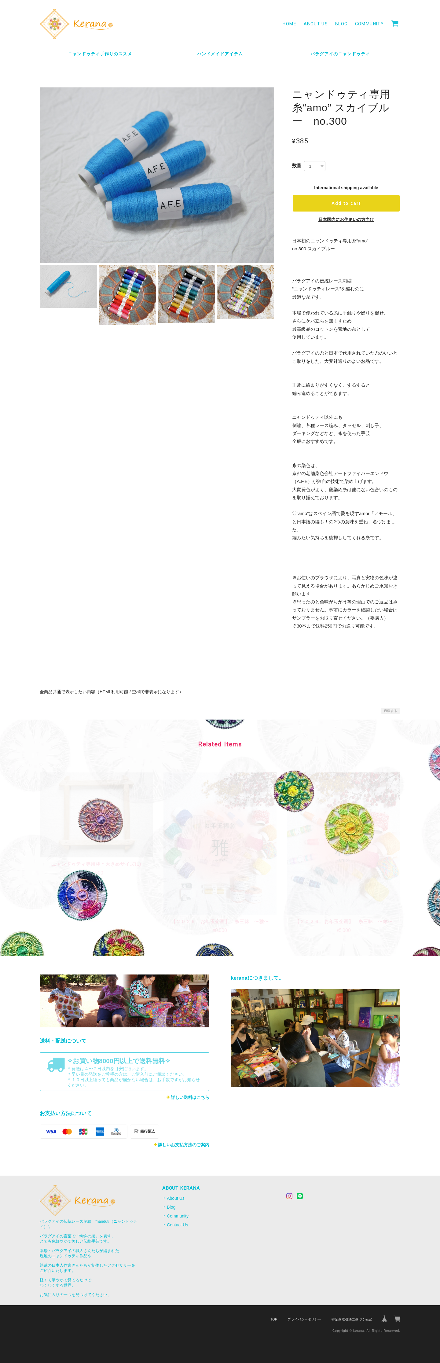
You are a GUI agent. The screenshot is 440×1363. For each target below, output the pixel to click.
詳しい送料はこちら (190, 1097)
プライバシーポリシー (304, 1319)
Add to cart (346, 203)
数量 (296, 165)
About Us (316, 23)
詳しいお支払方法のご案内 (183, 1144)
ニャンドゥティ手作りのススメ (100, 53)
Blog (341, 23)
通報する (390, 711)
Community (369, 23)
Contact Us (177, 1224)
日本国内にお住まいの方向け (346, 219)
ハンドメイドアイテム (220, 53)
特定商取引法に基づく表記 (352, 1319)
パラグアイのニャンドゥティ (340, 53)
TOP (273, 1319)
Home (289, 23)
